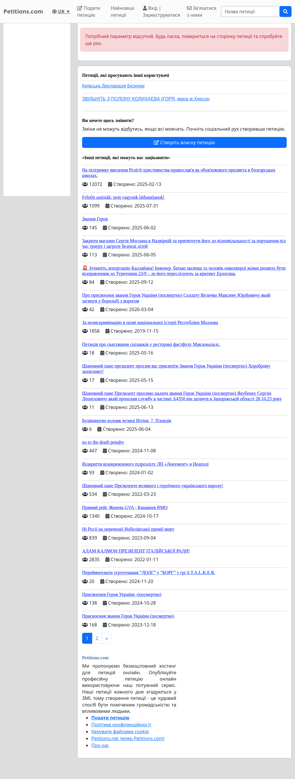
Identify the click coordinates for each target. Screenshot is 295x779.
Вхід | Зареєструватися (161, 11)
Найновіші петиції (122, 11)
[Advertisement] (36, 109)
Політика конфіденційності (121, 724)
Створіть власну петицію (184, 142)
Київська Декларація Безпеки (113, 85)
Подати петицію (88, 11)
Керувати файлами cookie (120, 731)
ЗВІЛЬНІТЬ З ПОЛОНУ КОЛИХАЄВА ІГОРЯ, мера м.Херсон (145, 98)
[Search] (250, 11)
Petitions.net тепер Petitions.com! (127, 738)
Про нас (100, 745)
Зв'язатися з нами (201, 11)
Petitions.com (23, 11)
